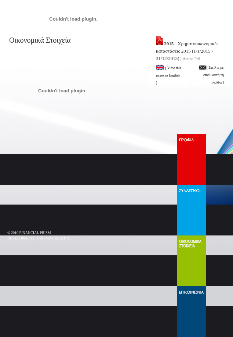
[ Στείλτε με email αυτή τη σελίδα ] (211, 74)
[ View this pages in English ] (168, 75)
